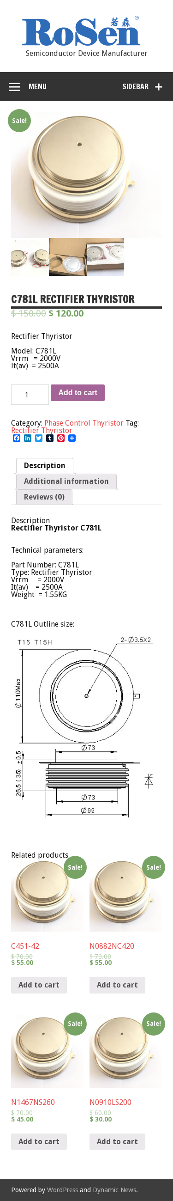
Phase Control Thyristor (84, 423)
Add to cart (77, 392)
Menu (38, 86)
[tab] (44, 466)
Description (45, 465)
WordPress (62, 1190)
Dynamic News (114, 1190)
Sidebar (135, 86)
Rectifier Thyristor (41, 430)
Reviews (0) (44, 497)
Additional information (66, 481)
